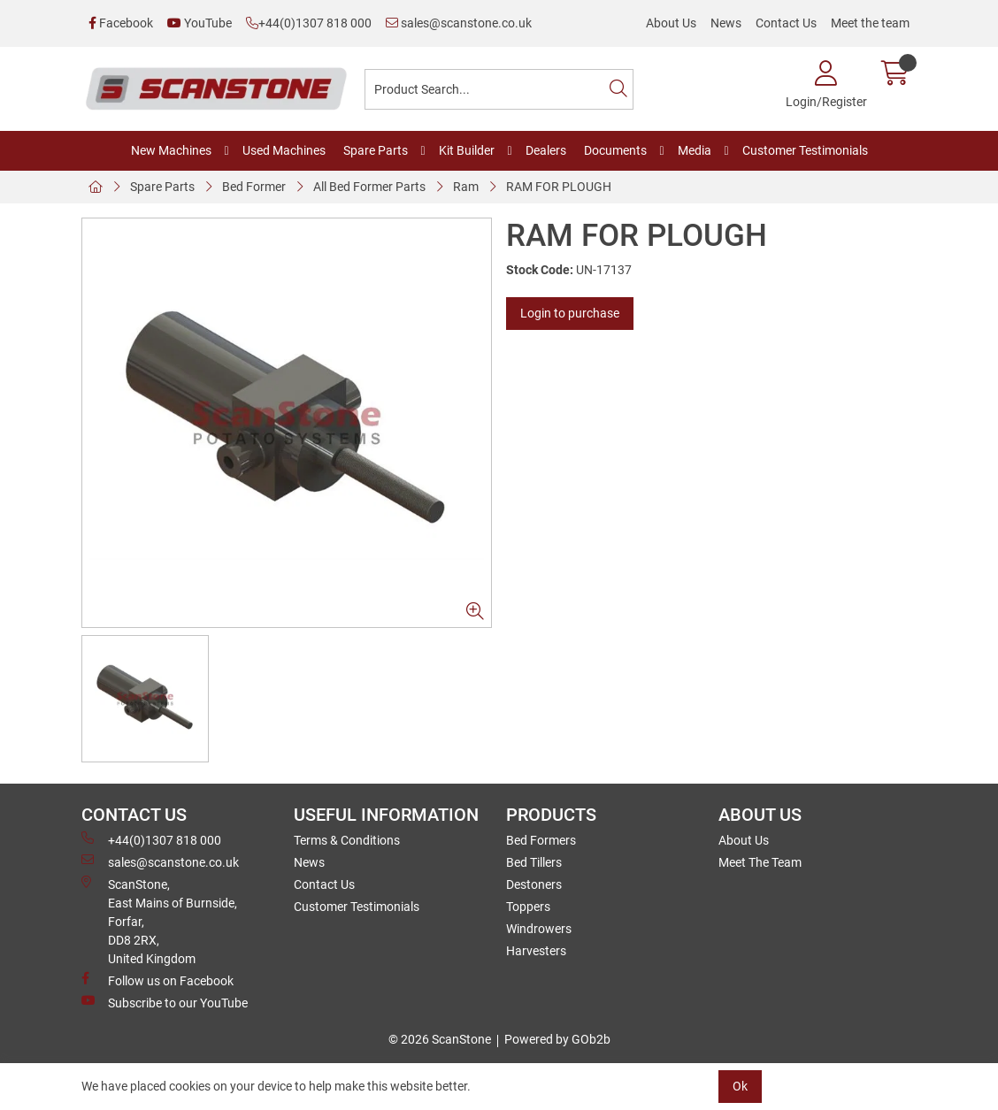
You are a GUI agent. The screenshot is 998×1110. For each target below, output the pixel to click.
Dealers (546, 150)
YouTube (199, 23)
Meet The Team (760, 862)
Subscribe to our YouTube (164, 1002)
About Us (671, 23)
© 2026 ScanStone (439, 1039)
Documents (615, 150)
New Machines (171, 150)
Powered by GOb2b (557, 1039)
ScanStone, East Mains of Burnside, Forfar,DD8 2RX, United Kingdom (159, 921)
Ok (740, 1086)
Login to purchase (569, 313)
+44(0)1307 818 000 (309, 23)
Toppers (528, 906)
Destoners (534, 884)
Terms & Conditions (347, 840)
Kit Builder (467, 150)
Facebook (120, 23)
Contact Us (786, 23)
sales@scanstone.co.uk (459, 23)
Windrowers (539, 929)
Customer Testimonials (805, 150)
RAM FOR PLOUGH (558, 187)
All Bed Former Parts (369, 187)
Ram (466, 187)
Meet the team (870, 23)
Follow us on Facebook (157, 980)
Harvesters (536, 951)
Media (694, 150)
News (725, 23)
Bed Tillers (534, 862)
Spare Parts (375, 150)
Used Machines (284, 150)
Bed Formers (541, 840)
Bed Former (254, 187)
